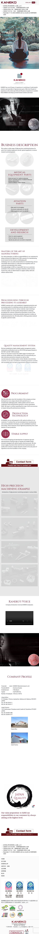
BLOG (2, 873)
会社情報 (3, 868)
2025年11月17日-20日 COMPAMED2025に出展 (16, 7)
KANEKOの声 (4, 863)
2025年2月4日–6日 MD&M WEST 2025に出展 (15, 9)
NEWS (3, 876)
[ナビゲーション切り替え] (34, 2)
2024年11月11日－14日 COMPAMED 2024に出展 (16, 11)
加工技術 (3, 861)
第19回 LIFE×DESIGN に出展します (12, 6)
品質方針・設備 (5, 866)
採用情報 (3, 871)
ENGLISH (28, 2)
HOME (3, 859)
